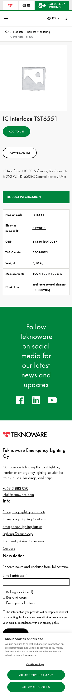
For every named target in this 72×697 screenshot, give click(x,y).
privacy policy (51, 622)
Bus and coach (15, 597)
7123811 (39, 228)
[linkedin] (36, 400)
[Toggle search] (65, 18)
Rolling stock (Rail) (18, 592)
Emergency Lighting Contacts (24, 519)
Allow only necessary (36, 675)
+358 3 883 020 (15, 488)
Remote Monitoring (38, 31)
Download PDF (20, 153)
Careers (9, 548)
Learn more (29, 655)
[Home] (7, 31)
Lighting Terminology (18, 533)
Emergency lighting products (24, 512)
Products (18, 31)
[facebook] (20, 400)
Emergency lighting (19, 603)
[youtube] (52, 400)
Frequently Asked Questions (23, 541)
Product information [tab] (23, 197)
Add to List (16, 131)
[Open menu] (6, 18)
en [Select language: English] (54, 18)
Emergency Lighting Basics (22, 526)
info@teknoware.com (18, 494)
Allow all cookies (36, 687)
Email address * (15, 575)
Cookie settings (35, 664)
